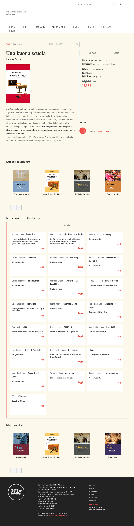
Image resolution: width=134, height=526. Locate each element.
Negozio (91, 488)
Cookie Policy (93, 500)
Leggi (42, 248)
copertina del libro (102, 131)
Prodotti (8, 44)
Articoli (67, 225)
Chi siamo (92, 485)
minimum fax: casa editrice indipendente (16, 13)
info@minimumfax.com (100, 510)
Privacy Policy (93, 497)
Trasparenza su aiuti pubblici (46, 508)
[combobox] (95, 4)
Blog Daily (92, 494)
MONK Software (62, 513)
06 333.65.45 (93, 507)
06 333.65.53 (103, 507)
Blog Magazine (93, 491)
